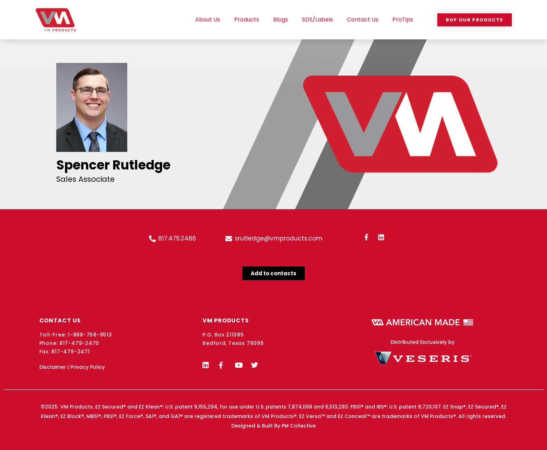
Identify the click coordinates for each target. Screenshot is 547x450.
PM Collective (299, 425)
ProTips (402, 19)
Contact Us (362, 19)
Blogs (280, 19)
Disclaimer (52, 367)
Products (246, 19)
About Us (207, 19)
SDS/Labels (317, 19)
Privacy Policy (87, 367)
